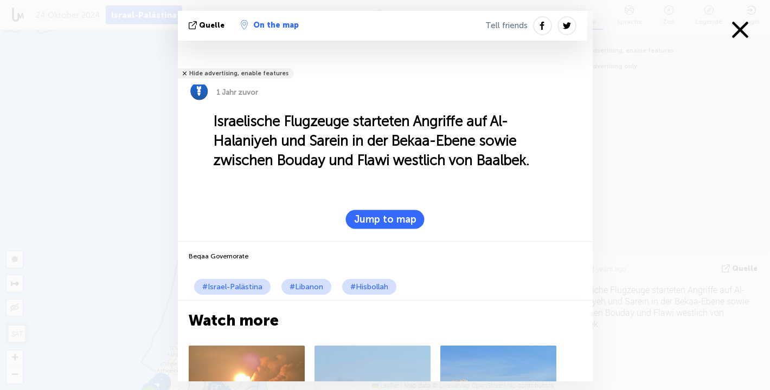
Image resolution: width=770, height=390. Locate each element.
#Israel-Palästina (232, 286)
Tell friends (506, 25)
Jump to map (385, 219)
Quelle (207, 25)
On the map (270, 25)
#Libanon (306, 286)
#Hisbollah (369, 286)
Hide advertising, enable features (238, 73)
